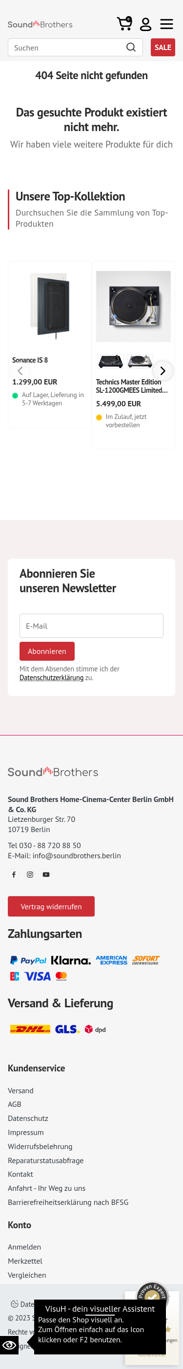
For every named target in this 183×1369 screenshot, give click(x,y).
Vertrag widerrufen (50, 906)
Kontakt (20, 1174)
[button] (145, 24)
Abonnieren (47, 651)
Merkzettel (25, 1261)
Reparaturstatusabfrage (45, 1160)
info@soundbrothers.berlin (76, 855)
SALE (163, 47)
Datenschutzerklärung (51, 677)
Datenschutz (28, 1118)
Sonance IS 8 (30, 360)
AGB (14, 1104)
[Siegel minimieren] (168, 1296)
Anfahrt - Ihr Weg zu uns (46, 1188)
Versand (21, 1090)
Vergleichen (27, 1275)
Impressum (26, 1132)
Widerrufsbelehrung (40, 1146)
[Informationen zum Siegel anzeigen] (152, 1354)
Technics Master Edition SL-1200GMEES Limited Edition (129, 390)
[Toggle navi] (166, 24)
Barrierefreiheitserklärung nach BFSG (68, 1202)
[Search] (75, 47)
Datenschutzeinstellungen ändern (66, 1304)
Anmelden (24, 1247)
